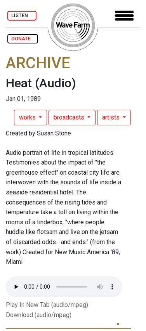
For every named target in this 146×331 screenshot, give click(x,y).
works (28, 117)
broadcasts (70, 117)
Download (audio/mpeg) (38, 315)
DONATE (22, 39)
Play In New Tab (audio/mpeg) (47, 304)
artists (111, 117)
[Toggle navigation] (124, 16)
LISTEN (22, 15)
